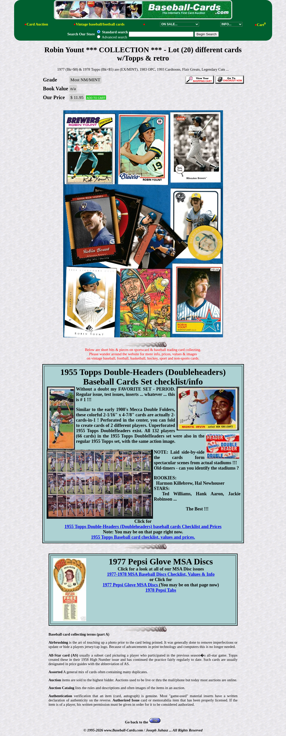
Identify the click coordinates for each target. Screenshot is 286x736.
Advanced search (112, 37)
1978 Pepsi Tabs (160, 590)
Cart (261, 25)
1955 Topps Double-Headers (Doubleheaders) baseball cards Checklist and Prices (143, 526)
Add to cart (96, 97)
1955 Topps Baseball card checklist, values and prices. (143, 537)
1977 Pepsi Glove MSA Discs (131, 584)
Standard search (112, 32)
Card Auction (37, 24)
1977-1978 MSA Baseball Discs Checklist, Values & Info (160, 574)
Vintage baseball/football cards (100, 24)
